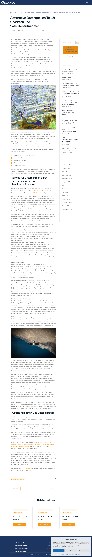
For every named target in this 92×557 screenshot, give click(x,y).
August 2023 (66, 182)
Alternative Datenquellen (30, 30)
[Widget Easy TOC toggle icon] (77, 42)
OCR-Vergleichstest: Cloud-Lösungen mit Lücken (69, 150)
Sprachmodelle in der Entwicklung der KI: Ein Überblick (68, 112)
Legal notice (50, 545)
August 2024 (66, 168)
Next (53, 488)
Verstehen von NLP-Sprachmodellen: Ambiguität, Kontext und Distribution (69, 102)
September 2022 (67, 209)
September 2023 (67, 178)
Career (49, 548)
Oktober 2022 (66, 206)
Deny (71, 551)
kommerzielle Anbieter (34, 193)
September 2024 (67, 165)
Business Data (40, 30)
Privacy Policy (71, 554)
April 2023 (65, 196)
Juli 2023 (64, 185)
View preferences (83, 551)
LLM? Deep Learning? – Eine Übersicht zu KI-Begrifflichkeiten (70, 84)
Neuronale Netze (66, 77)
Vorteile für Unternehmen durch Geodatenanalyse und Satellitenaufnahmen (71, 50)
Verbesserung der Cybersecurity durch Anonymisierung (70, 121)
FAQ (48, 543)
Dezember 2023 (67, 175)
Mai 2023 (65, 192)
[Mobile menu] (89, 2)
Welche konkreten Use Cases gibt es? (71, 56)
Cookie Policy (65, 554)
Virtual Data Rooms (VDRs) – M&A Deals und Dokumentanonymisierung (69, 129)
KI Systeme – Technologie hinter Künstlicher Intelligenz (70, 70)
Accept (58, 551)
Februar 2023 (66, 199)
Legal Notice (77, 554)
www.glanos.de (25, 468)
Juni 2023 (65, 189)
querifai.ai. (39, 211)
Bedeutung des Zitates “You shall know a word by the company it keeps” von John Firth (70, 93)
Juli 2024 (64, 172)
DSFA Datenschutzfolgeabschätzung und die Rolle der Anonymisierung (70, 140)
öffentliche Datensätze (37, 191)
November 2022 (67, 202)
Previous (15, 488)
